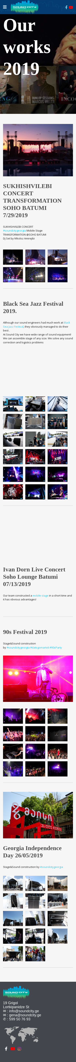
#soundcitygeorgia (14, 230)
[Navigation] (5, 7)
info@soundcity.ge (24, 1011)
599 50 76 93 (19, 1019)
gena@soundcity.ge (25, 1015)
